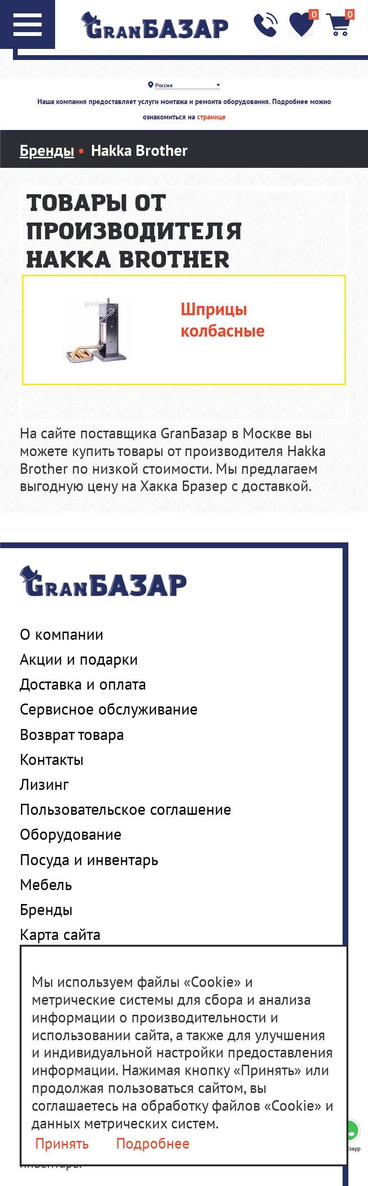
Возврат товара (72, 734)
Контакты (52, 759)
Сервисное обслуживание (109, 709)
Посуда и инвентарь (89, 859)
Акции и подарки (79, 659)
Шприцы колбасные (223, 319)
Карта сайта (60, 934)
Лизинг (44, 784)
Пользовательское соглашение (125, 809)
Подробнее (153, 1143)
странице (211, 116)
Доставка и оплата (83, 684)
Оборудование (71, 834)
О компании (62, 634)
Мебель (46, 884)
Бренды (46, 909)
